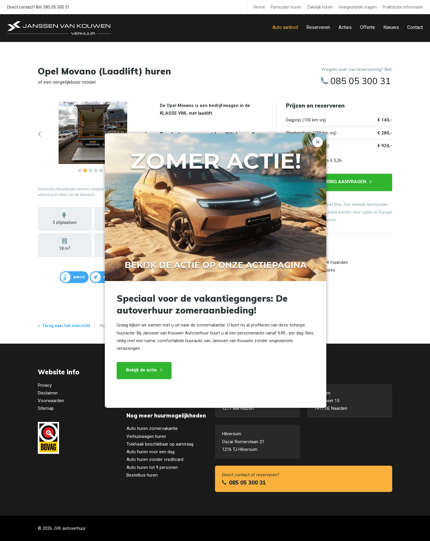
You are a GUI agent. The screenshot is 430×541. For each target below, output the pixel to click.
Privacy (45, 385)
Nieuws (391, 27)
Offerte (367, 27)
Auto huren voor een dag (150, 451)
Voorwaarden (51, 400)
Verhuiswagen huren (146, 436)
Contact (415, 27)
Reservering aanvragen (336, 181)
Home (259, 7)
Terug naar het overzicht (66, 325)
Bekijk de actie (141, 370)
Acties (345, 27)
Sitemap (46, 408)
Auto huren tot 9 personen (152, 467)
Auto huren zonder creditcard (154, 459)
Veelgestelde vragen (357, 7)
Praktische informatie (402, 7)
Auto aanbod (285, 27)
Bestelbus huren (142, 475)
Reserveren (318, 27)
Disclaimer (48, 393)
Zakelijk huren (320, 7)
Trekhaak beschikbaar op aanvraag (159, 444)
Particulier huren (286, 7)
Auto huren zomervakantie (152, 428)
